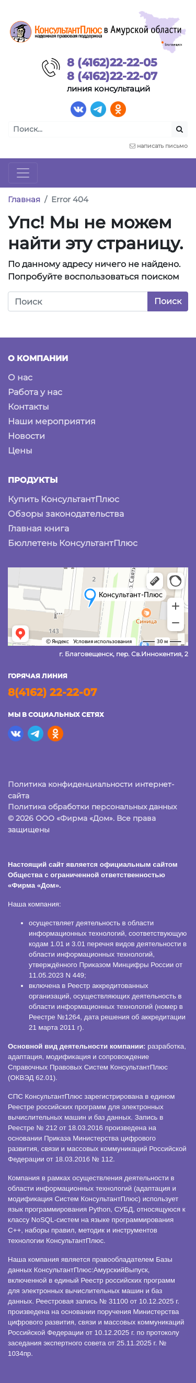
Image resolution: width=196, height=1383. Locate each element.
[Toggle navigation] (23, 172)
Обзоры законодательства (66, 514)
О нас (20, 377)
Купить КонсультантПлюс (63, 499)
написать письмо (162, 145)
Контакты (28, 407)
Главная (24, 199)
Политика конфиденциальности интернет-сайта (91, 790)
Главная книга (38, 528)
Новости (26, 436)
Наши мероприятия (52, 421)
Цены (20, 451)
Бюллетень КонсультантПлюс (72, 543)
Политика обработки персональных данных (92, 806)
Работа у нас (35, 392)
